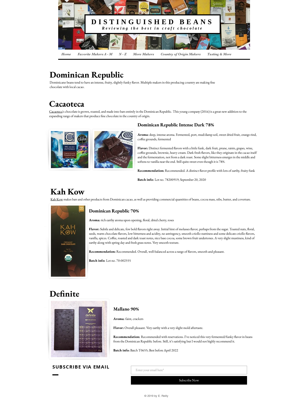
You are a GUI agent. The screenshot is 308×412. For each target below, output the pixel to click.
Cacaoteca (55, 111)
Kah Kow (56, 199)
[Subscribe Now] (189, 380)
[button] (95, 54)
